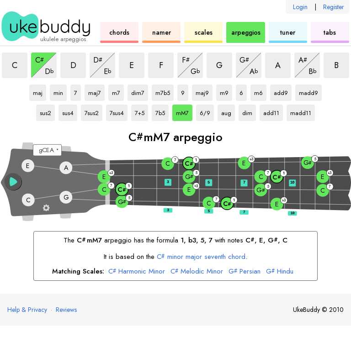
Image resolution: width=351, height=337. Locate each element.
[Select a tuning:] (47, 150)
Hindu (279, 271)
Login (300, 6)
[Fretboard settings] (46, 207)
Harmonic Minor (136, 271)
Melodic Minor (196, 271)
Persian (245, 271)
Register (333, 6)
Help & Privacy (27, 309)
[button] (13, 181)
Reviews (66, 309)
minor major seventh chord (201, 257)
